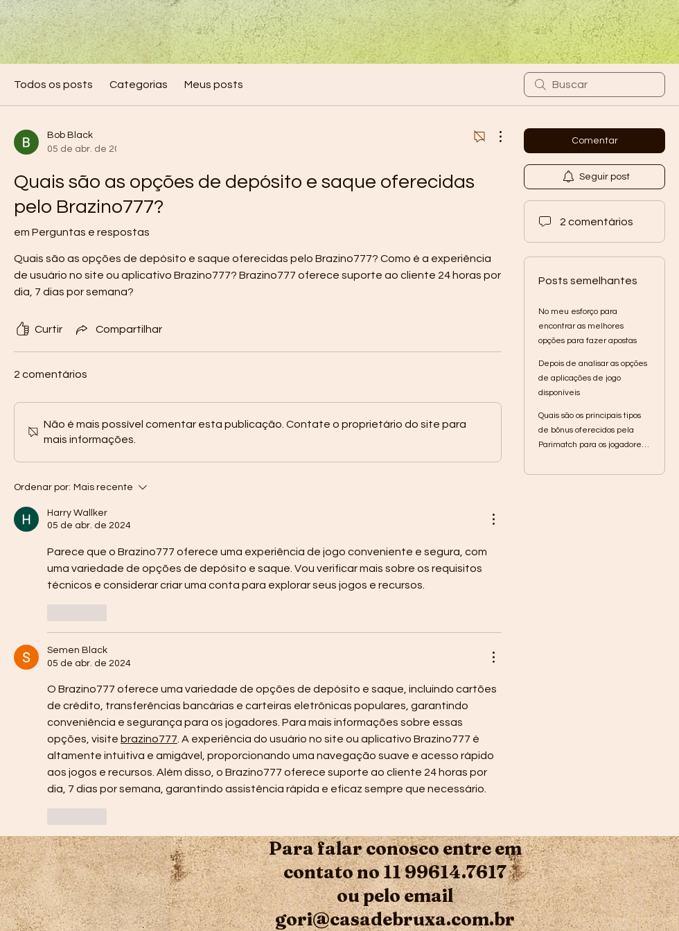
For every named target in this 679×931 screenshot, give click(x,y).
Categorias (138, 84)
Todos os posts (53, 84)
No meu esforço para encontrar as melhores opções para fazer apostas (587, 326)
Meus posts (213, 84)
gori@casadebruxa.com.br (395, 919)
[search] (594, 84)
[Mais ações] (493, 136)
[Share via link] (117, 329)
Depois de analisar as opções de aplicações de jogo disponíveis (592, 378)
